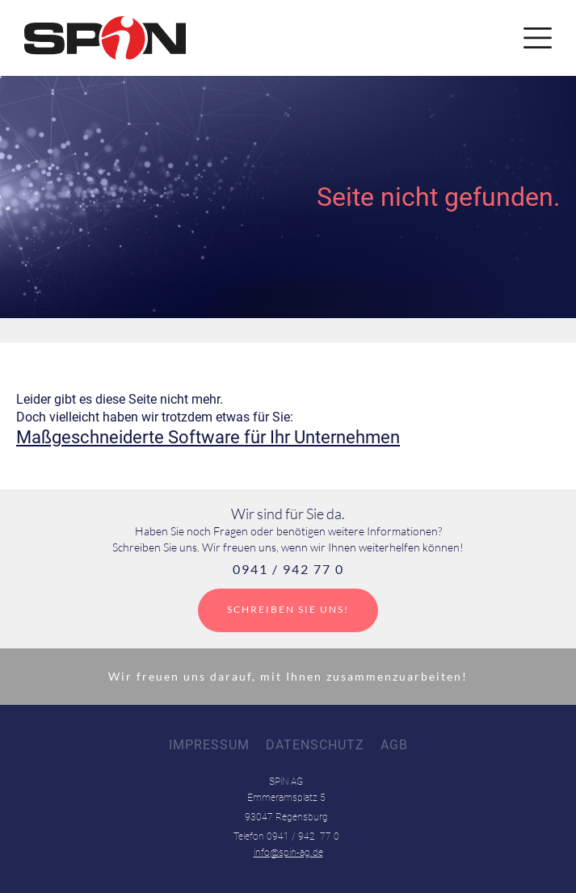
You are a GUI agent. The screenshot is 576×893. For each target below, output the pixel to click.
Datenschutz (315, 745)
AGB (394, 745)
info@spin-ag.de (288, 852)
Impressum (209, 745)
